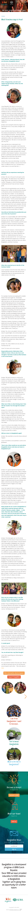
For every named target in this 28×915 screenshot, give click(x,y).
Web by (14, 909)
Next (25, 696)
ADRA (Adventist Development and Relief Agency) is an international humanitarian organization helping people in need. (11, 3)
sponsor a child (14, 795)
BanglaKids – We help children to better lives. (4, 3)
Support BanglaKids (14, 677)
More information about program (14, 673)
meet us (14, 821)
